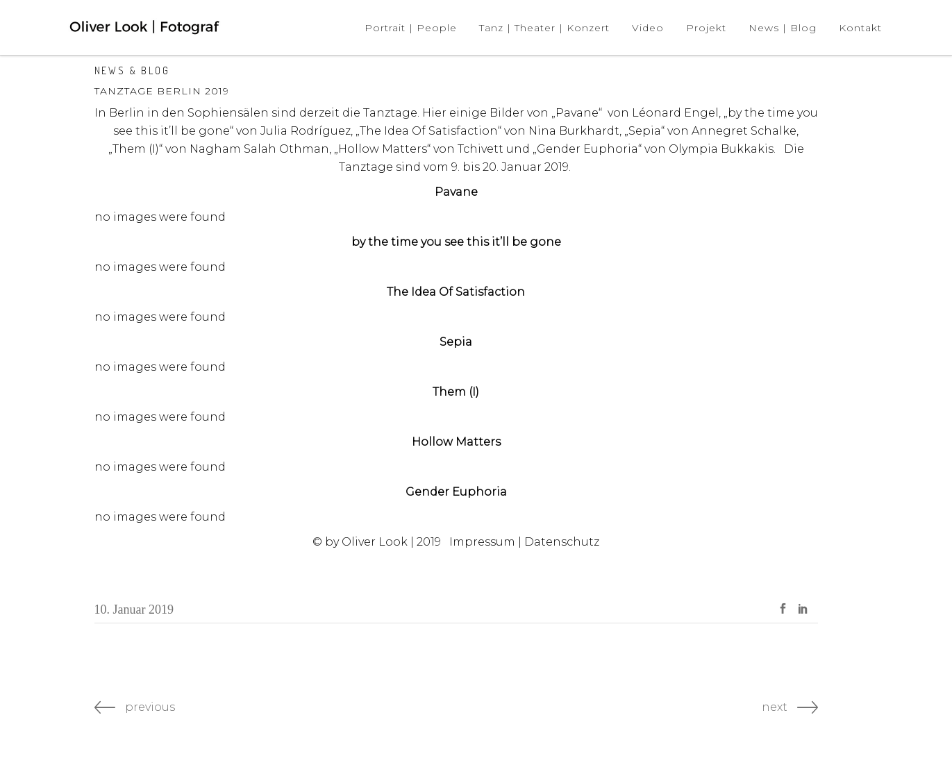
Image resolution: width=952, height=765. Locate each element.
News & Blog (132, 70)
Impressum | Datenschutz (524, 541)
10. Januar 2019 (134, 609)
